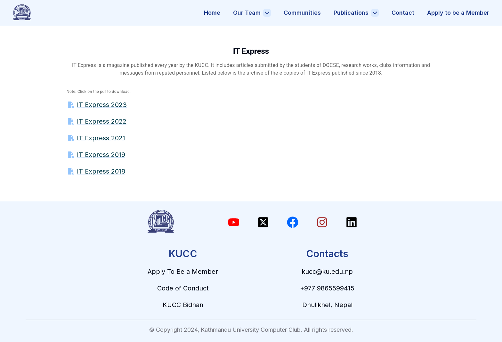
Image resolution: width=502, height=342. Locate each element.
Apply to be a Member (458, 12)
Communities (302, 12)
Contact (403, 12)
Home (212, 12)
